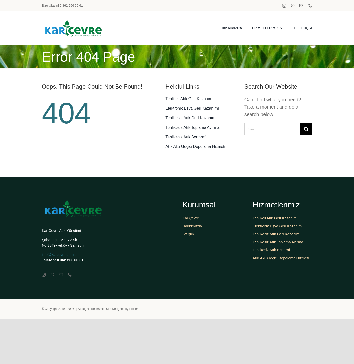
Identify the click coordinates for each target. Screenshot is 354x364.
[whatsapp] (293, 6)
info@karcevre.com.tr (59, 254)
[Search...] (272, 129)
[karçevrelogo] (72, 21)
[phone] (310, 6)
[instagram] (284, 6)
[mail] (301, 6)
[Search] (306, 129)
